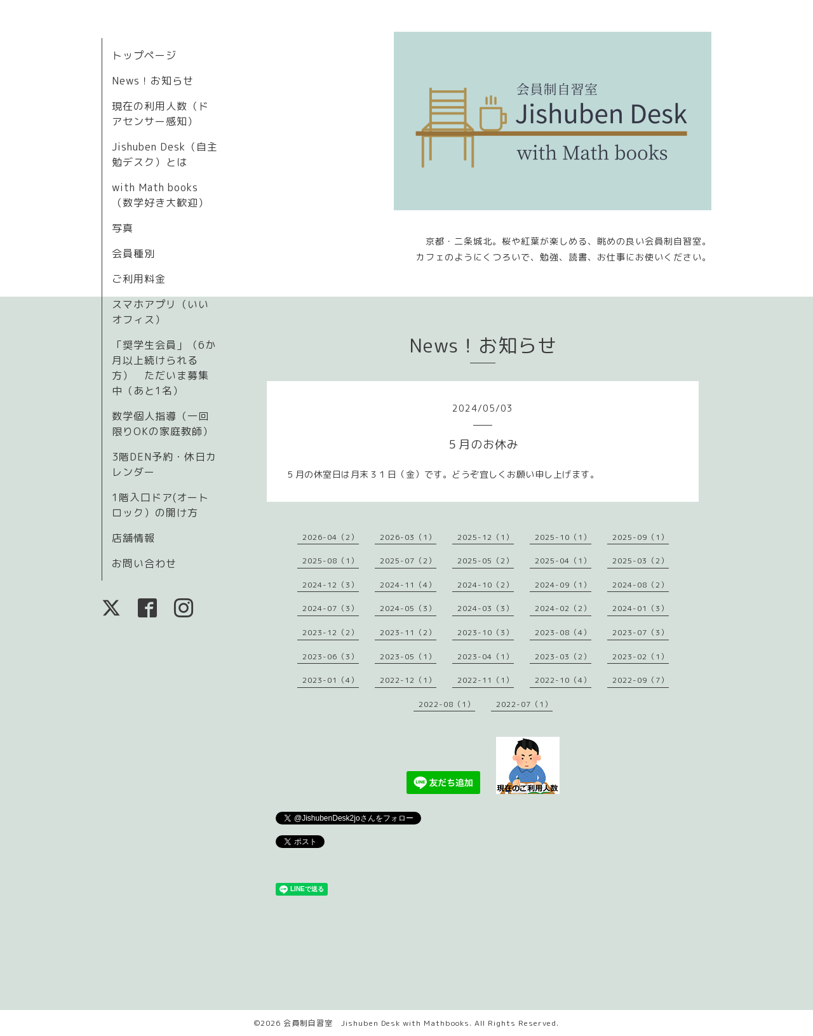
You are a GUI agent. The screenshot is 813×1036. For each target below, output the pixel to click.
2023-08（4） (563, 632)
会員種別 (133, 253)
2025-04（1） (563, 560)
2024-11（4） (408, 584)
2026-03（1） (408, 537)
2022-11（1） (485, 680)
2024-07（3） (330, 608)
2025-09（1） (640, 537)
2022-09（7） (640, 680)
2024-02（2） (563, 608)
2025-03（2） (640, 560)
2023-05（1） (408, 656)
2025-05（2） (485, 560)
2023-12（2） (330, 632)
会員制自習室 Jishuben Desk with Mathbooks (376, 1023)
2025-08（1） (330, 560)
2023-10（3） (485, 632)
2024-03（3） (485, 608)
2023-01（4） (330, 680)
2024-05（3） (408, 608)
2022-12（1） (408, 680)
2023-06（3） (330, 656)
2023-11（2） (408, 632)
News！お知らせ (153, 81)
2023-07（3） (640, 632)
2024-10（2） (485, 584)
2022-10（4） (563, 680)
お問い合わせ (144, 563)
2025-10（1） (563, 537)
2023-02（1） (640, 656)
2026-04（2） (330, 537)
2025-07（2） (408, 560)
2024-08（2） (640, 584)
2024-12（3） (330, 584)
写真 (122, 228)
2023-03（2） (563, 656)
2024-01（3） (640, 608)
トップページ (144, 55)
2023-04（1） (485, 656)
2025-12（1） (485, 537)
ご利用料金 (139, 279)
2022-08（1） (447, 704)
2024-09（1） (563, 584)
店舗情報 (133, 538)
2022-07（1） (524, 704)
